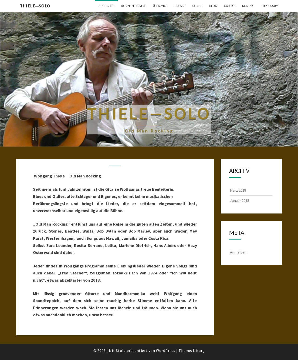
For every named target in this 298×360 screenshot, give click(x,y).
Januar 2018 (239, 200)
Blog (213, 6)
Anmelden (238, 252)
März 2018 (238, 190)
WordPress (165, 350)
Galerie (229, 6)
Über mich (160, 6)
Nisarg (199, 350)
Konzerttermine (133, 6)
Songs (197, 6)
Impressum (270, 6)
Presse (180, 6)
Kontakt (248, 6)
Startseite (106, 6)
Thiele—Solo (35, 6)
